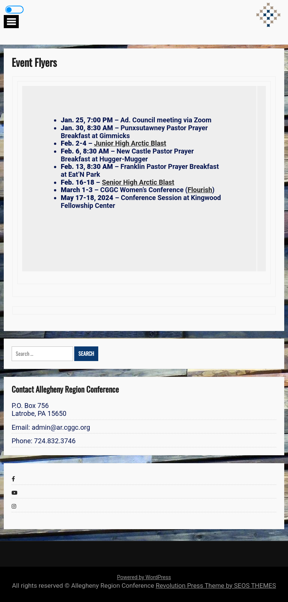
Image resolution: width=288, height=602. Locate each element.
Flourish (200, 190)
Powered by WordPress (144, 577)
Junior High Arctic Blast (130, 143)
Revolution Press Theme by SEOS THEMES (216, 585)
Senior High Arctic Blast (138, 182)
